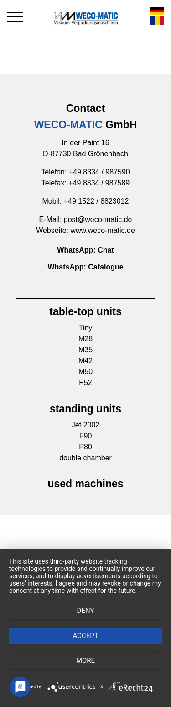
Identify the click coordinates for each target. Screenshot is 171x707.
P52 (85, 382)
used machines (85, 484)
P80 (85, 447)
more (85, 660)
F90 (85, 436)
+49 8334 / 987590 (99, 172)
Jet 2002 (85, 425)
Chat (106, 250)
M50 (85, 371)
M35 (85, 350)
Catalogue (105, 267)
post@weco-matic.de (98, 219)
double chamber (85, 458)
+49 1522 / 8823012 (96, 201)
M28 (85, 339)
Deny (85, 611)
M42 (85, 360)
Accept (85, 636)
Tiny (86, 328)
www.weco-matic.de (102, 230)
